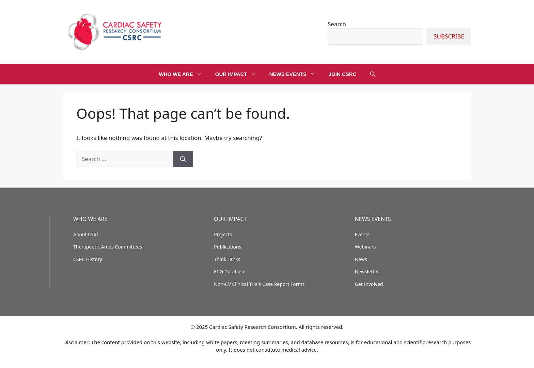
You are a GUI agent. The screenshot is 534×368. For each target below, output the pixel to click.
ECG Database (229, 271)
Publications (227, 246)
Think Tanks (227, 259)
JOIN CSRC (343, 74)
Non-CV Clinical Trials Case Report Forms (259, 284)
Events (362, 234)
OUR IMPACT (239, 74)
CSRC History (87, 259)
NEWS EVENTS (295, 74)
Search (337, 24)
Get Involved (369, 284)
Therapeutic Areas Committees (107, 246)
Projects (223, 234)
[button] (372, 74)
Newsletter (367, 271)
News (361, 259)
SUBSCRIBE (449, 36)
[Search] (183, 159)
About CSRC (86, 234)
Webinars (365, 246)
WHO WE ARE (183, 74)
